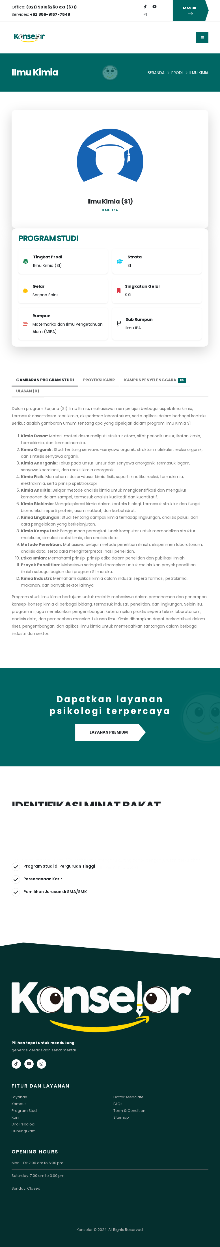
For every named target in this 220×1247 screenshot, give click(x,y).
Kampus (19, 1103)
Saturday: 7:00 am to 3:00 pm (38, 1175)
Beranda (156, 72)
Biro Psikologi (23, 1124)
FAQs (117, 1103)
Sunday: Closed (26, 1188)
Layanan (19, 1097)
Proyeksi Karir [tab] (99, 380)
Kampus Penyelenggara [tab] (155, 380)
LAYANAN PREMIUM (110, 732)
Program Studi (25, 1110)
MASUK (190, 10)
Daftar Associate (128, 1097)
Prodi (177, 72)
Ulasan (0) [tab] (27, 391)
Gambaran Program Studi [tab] (45, 380)
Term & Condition (129, 1110)
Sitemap (121, 1117)
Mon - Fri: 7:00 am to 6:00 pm (37, 1162)
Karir (16, 1117)
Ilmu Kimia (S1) (110, 201)
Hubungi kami (24, 1131)
